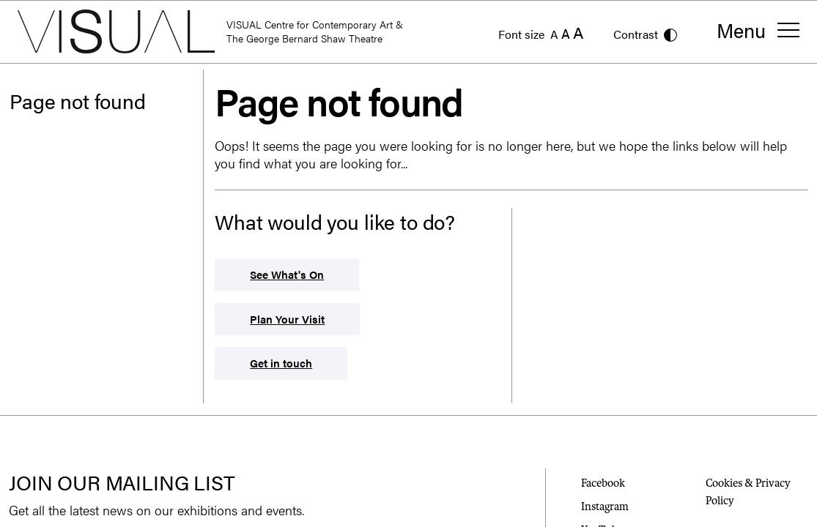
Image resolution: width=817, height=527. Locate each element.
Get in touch (281, 362)
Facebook (603, 483)
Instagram (605, 506)
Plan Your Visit (287, 318)
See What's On (287, 274)
